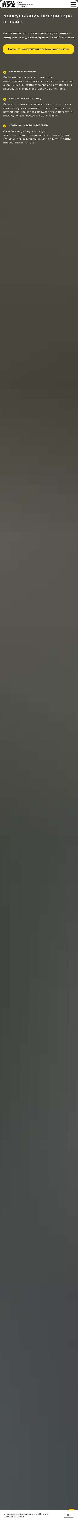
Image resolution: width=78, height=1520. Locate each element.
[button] (38, 49)
